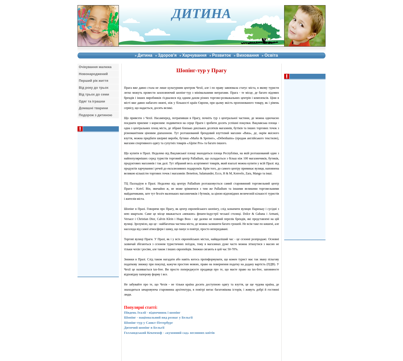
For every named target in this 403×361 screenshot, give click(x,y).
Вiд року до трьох (94, 88)
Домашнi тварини (93, 108)
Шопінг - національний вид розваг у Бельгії (158, 317)
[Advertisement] (306, 159)
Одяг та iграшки (92, 101)
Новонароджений (93, 74)
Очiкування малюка (95, 67)
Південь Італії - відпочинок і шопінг (152, 312)
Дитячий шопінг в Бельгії (144, 327)
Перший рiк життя (93, 81)
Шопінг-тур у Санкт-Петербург (148, 323)
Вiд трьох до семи (94, 94)
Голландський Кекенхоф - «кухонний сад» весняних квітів (169, 333)
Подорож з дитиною (95, 115)
